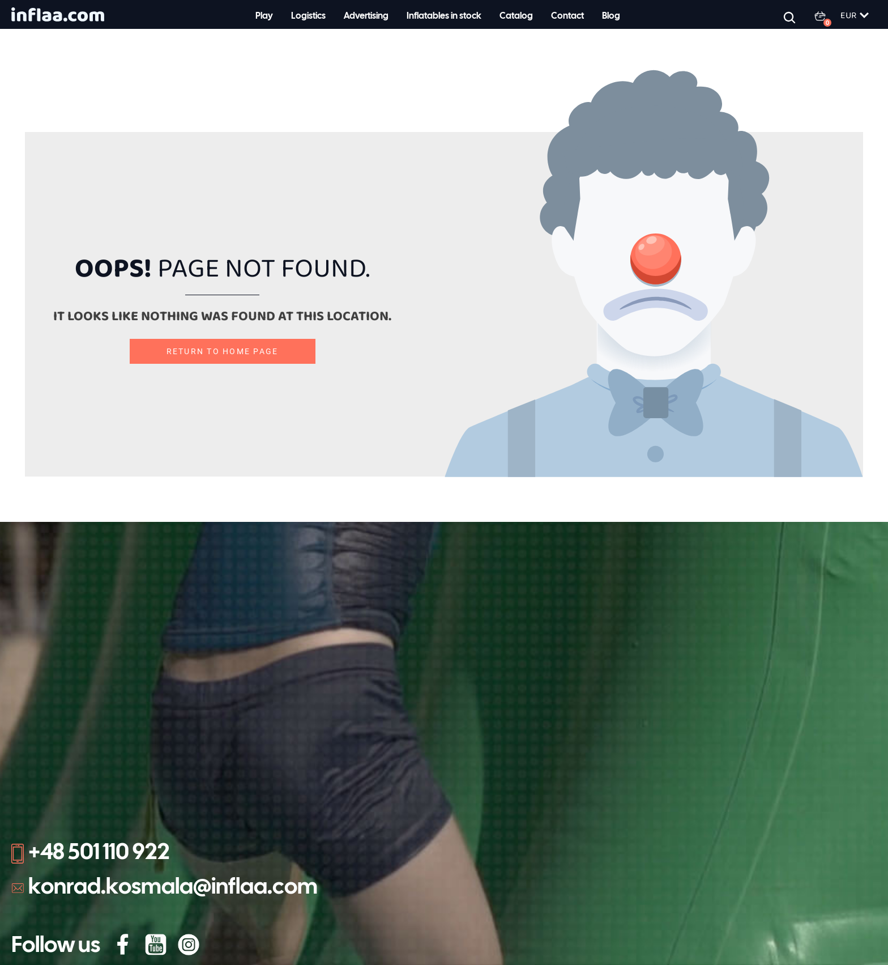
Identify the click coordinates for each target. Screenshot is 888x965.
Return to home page (222, 351)
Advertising (366, 16)
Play (264, 16)
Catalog (516, 16)
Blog (611, 16)
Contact (567, 16)
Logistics (308, 16)
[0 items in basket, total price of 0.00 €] (826, 16)
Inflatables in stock (444, 16)
